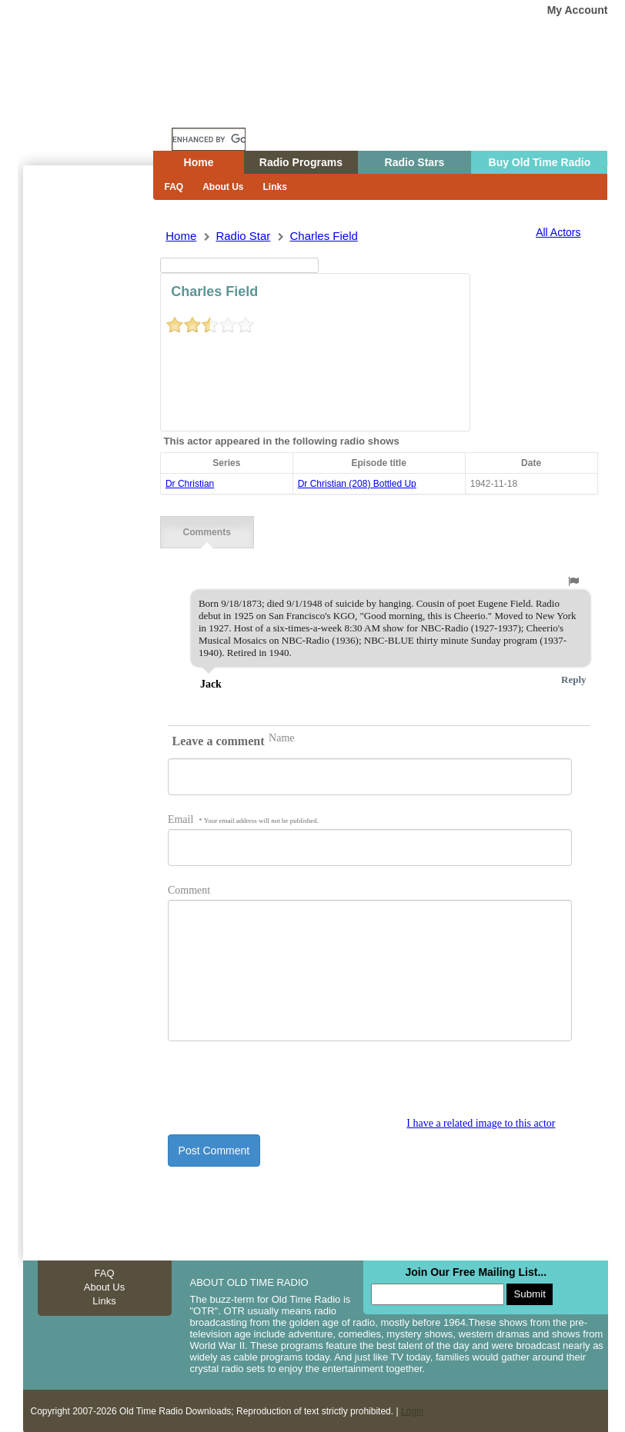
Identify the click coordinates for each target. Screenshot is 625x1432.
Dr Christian (189, 483)
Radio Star (243, 235)
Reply (574, 678)
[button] (573, 580)
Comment (189, 889)
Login (412, 1410)
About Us (222, 186)
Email (243, 818)
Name (281, 737)
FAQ (174, 186)
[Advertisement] (87, 442)
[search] (209, 139)
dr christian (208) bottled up (357, 483)
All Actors (558, 232)
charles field (323, 235)
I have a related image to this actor (480, 1122)
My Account (577, 10)
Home (99, 110)
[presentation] (285, 1087)
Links (275, 186)
